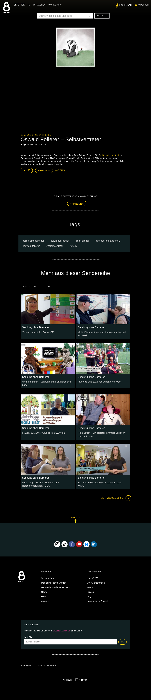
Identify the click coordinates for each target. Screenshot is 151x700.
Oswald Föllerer (32, 245)
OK (122, 638)
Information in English (97, 597)
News (44, 588)
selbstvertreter (55, 245)
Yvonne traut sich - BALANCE (36, 331)
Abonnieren (44, 170)
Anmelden (77, 203)
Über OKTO (93, 574)
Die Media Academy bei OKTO (56, 583)
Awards (45, 597)
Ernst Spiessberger (34, 240)
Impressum (26, 662)
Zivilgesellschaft (60, 240)
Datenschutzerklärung (47, 662)
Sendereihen (47, 574)
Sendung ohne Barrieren (36, 135)
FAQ (89, 593)
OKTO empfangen (96, 579)
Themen (102, 16)
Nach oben (75, 516)
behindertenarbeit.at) (109, 155)
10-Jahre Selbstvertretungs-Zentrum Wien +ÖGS (102, 479)
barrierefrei (83, 240)
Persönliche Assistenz (108, 240)
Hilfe (43, 593)
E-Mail (28, 633)
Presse (90, 588)
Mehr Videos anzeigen (115, 494)
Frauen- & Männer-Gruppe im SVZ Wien (42, 430)
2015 (74, 245)
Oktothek (19, 5)
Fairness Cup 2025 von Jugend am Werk (98, 380)
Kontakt (90, 583)
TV (30, 5)
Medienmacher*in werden (53, 579)
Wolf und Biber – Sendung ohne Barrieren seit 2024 (47, 380)
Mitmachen (40, 5)
